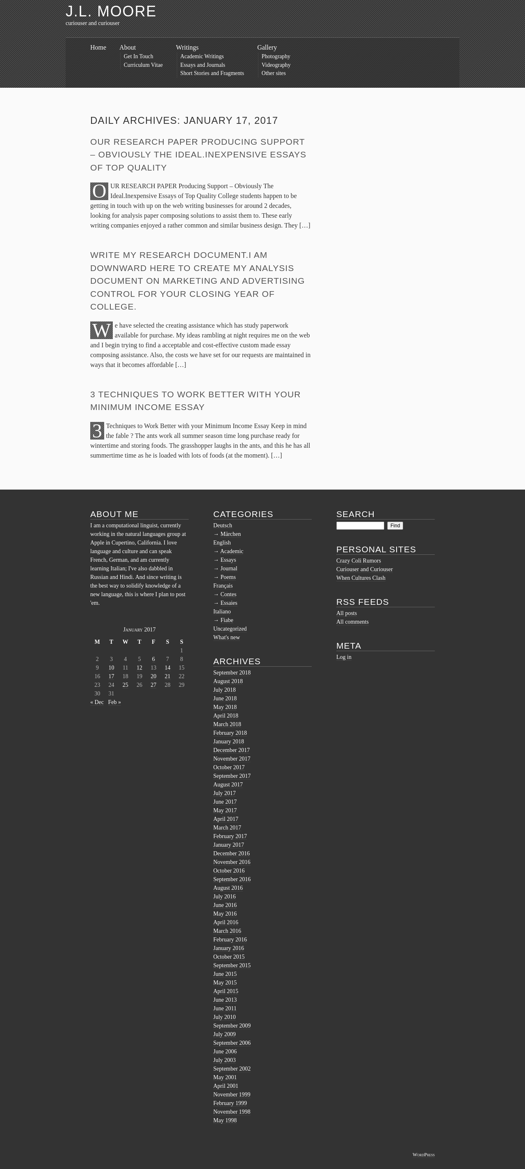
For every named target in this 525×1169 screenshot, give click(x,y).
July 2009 (224, 1034)
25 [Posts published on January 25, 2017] (125, 685)
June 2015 (225, 974)
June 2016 (225, 905)
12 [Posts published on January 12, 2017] (139, 668)
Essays (228, 560)
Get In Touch (138, 56)
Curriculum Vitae (143, 65)
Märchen (231, 534)
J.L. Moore (111, 11)
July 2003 (224, 1060)
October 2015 (229, 957)
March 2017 (227, 828)
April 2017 (225, 819)
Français (223, 586)
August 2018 (228, 681)
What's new (226, 637)
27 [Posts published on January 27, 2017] (153, 685)
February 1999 (230, 1103)
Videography (276, 65)
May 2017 (225, 810)
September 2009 (232, 1026)
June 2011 (225, 1008)
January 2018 (228, 741)
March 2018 (227, 724)
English (222, 543)
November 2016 (232, 862)
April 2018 (225, 716)
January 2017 (228, 845)
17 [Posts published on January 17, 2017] (111, 676)
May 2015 (225, 983)
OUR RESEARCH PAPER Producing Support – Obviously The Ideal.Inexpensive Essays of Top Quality (198, 154)
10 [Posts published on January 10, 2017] (111, 668)
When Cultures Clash (361, 578)
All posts (346, 613)
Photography (276, 56)
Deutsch (222, 525)
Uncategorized (230, 629)
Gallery (267, 47)
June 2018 (225, 698)
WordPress (424, 1155)
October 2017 (229, 767)
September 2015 (232, 965)
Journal (229, 568)
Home (98, 47)
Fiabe (227, 620)
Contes (229, 594)
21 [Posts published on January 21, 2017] (168, 676)
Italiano (222, 611)
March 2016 (227, 931)
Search (355, 514)
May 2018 (225, 707)
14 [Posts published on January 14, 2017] (168, 668)
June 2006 (225, 1051)
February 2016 (230, 940)
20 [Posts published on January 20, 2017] (153, 676)
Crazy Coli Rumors (358, 561)
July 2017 (224, 793)
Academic (232, 551)
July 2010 (224, 1017)
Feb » (114, 702)
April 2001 (225, 1086)
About (127, 47)
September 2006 (232, 1043)
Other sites (274, 73)
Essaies (229, 603)
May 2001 (225, 1077)
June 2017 (225, 802)
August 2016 (228, 888)
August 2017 (228, 785)
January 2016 (228, 948)
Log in (344, 657)
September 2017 (232, 776)
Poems (228, 577)
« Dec (97, 702)
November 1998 (232, 1112)
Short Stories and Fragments (212, 73)
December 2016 (231, 853)
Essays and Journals (203, 65)
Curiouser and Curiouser (364, 569)
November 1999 (232, 1095)
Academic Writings (202, 56)
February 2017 (230, 836)
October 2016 (229, 871)
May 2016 (225, 914)
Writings (187, 47)
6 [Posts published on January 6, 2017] (153, 659)
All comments (352, 622)
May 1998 (225, 1120)
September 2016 (232, 879)
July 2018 (224, 690)
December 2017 (231, 750)
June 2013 (225, 1000)
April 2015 (225, 991)
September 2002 (232, 1069)
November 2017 (232, 759)
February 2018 (230, 733)
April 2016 (225, 922)
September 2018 (232, 673)
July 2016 (224, 896)
